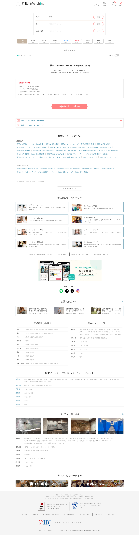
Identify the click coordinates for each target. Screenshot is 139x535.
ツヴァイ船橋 (44, 451)
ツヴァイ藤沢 (51, 447)
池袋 (118, 329)
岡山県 (27, 356)
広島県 (32, 356)
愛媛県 (32, 360)
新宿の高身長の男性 (87, 145)
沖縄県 (56, 364)
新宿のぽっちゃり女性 (90, 158)
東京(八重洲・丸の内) (96, 329)
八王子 (92, 334)
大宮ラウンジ (28, 455)
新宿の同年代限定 (23, 155)
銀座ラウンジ (42, 438)
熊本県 (36, 364)
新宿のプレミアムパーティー (108, 152)
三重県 (41, 337)
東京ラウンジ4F (76, 438)
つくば (81, 349)
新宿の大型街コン (108, 170)
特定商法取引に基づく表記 (53, 514)
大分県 (41, 364)
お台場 (87, 334)
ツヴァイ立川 (80, 441)
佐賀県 (32, 364)
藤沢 (102, 338)
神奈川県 (32, 329)
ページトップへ (70, 190)
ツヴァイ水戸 (41, 458)
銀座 (88, 329)
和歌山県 (50, 333)
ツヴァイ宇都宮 (29, 462)
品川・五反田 (83, 332)
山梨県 (32, 348)
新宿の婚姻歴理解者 (37, 155)
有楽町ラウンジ (86, 438)
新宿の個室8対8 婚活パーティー (27, 170)
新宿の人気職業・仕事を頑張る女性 (99, 148)
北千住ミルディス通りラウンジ (46, 441)
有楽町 (85, 329)
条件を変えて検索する (69, 106)
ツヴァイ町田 (88, 441)
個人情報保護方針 (70, 514)
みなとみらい (87, 338)
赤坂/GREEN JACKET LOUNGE (102, 441)
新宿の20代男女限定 (52, 145)
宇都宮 (81, 353)
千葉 (80, 342)
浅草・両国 (117, 334)
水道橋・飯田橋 (108, 334)
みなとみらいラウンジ (39, 447)
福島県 (36, 345)
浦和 (87, 346)
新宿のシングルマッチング (69, 145)
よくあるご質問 (83, 514)
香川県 (27, 360)
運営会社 (32, 514)
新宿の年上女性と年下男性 (87, 152)
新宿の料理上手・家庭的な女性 (66, 152)
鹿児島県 (50, 364)
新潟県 (27, 348)
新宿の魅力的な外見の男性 (76, 148)
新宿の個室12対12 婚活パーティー (68, 170)
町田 (110, 332)
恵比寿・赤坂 (108, 329)
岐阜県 (36, 337)
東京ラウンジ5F (51, 438)
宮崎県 (46, 364)
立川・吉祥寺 (104, 332)
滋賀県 (41, 333)
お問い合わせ (95, 514)
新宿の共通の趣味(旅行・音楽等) (97, 155)
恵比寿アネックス (109, 438)
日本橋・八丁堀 (99, 334)
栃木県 (51, 329)
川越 (84, 346)
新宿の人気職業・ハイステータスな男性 (30, 145)
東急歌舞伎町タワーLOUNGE (33, 443)
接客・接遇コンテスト (97, 255)
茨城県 (47, 329)
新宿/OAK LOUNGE (30, 441)
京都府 (32, 333)
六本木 (114, 329)
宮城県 (32, 345)
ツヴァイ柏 (36, 451)
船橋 (86, 342)
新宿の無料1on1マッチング (71, 158)
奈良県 (46, 333)
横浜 (80, 338)
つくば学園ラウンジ (30, 458)
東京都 (27, 329)
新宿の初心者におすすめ (58, 148)
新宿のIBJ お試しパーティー (109, 158)
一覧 (122, 301)
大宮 (80, 346)
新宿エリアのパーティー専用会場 (30, 120)
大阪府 (27, 333)
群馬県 (56, 329)
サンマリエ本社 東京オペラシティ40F (53, 443)
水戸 (85, 349)
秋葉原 (93, 332)
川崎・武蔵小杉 (95, 338)
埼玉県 (42, 329)
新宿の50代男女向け (23, 152)
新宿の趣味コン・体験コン (91, 170)
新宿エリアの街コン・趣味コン (30, 126)
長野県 (36, 348)
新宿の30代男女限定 (103, 145)
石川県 (32, 352)
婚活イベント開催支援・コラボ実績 (46, 255)
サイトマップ (106, 514)
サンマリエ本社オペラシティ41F (65, 441)
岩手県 (27, 345)
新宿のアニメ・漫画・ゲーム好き (49, 158)
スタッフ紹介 (64, 255)
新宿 (80, 329)
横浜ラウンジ (28, 447)
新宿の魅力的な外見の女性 (55, 155)
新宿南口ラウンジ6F (97, 438)
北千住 (98, 332)
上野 (89, 332)
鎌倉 (105, 338)
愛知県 (27, 337)
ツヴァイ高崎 (28, 466)
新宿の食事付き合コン (47, 170)
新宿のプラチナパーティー (75, 155)
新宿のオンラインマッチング (26, 158)
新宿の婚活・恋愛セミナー (83, 173)
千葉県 (38, 329)
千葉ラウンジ (28, 451)
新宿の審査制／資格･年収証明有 (43, 152)
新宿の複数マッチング (24, 148)
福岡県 (27, 364)
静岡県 (32, 337)
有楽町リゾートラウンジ (63, 438)
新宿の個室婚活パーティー (47, 173)
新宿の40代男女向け (40, 148)
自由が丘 (82, 334)
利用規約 (40, 514)
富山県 (27, 352)
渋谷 (119, 332)
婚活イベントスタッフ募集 (79, 255)
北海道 (27, 341)
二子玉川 (114, 332)
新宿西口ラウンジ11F (30, 438)
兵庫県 (36, 333)
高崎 (80, 357)
